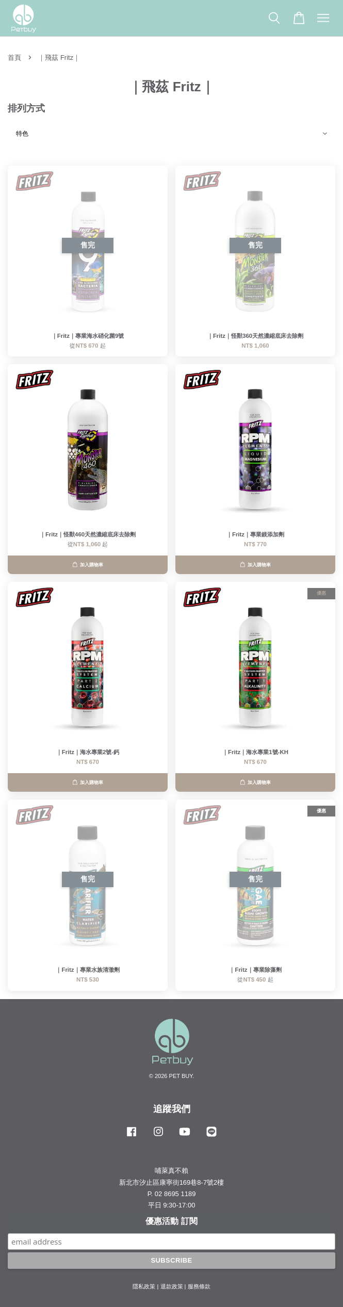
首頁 (14, 57)
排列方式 (26, 108)
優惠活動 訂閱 (171, 1221)
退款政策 (171, 1286)
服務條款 (199, 1286)
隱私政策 (144, 1286)
